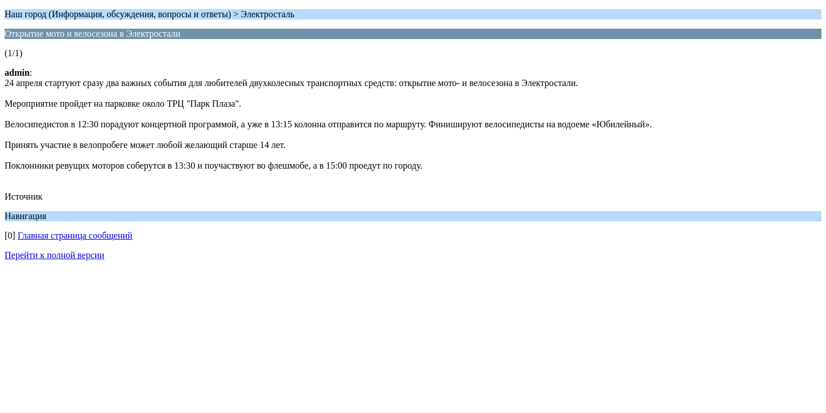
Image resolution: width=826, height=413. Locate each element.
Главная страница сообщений (75, 235)
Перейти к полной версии (54, 255)
